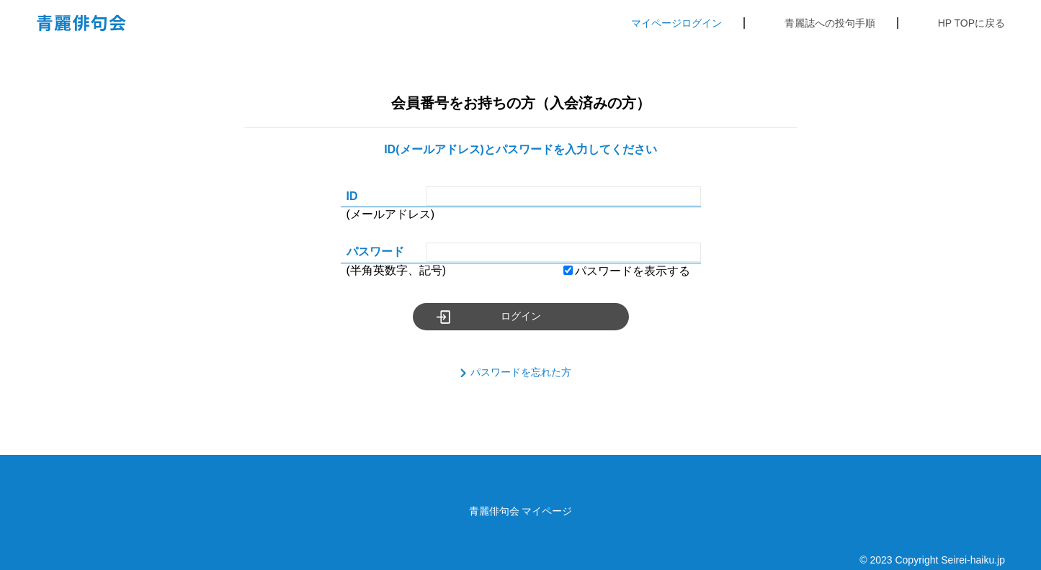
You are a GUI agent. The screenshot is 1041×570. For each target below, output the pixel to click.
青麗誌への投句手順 (830, 23)
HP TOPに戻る (971, 23)
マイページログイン (676, 23)
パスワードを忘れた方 (520, 372)
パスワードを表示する (626, 271)
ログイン (521, 316)
